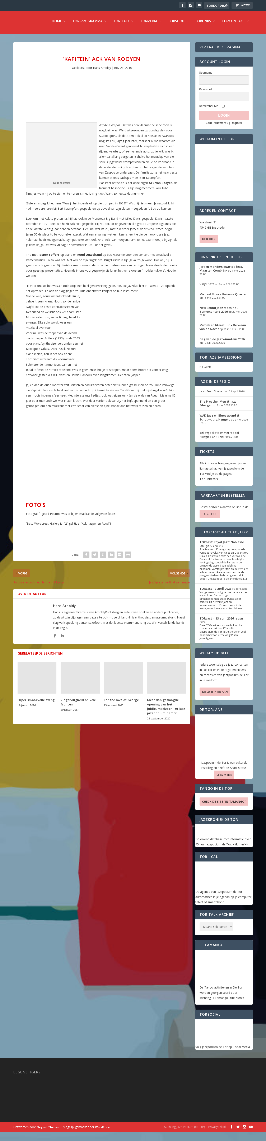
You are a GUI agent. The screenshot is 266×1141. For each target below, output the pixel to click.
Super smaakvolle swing (36, 703)
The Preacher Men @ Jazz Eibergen (218, 406)
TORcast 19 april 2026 (215, 591)
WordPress (102, 1130)
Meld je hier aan (215, 694)
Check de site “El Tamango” (224, 804)
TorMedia (148, 24)
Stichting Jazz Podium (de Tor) (184, 1130)
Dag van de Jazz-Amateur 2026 (222, 342)
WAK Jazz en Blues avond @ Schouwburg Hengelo (219, 420)
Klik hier (208, 242)
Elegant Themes (48, 1130)
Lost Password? (217, 125)
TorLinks (203, 24)
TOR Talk (121, 24)
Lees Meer (224, 778)
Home (57, 24)
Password (205, 92)
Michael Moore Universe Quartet (223, 297)
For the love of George (121, 703)
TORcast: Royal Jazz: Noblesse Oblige (222, 547)
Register (236, 125)
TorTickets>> (209, 482)
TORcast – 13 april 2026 (217, 621)
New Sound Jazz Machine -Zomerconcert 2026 (219, 312)
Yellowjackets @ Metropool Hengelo (219, 437)
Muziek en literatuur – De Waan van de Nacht (223, 330)
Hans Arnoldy (102, 71)
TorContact (233, 24)
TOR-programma (87, 24)
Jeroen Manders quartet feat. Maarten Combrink (221, 271)
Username (206, 75)
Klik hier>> (240, 847)
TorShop (176, 24)
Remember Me (208, 109)
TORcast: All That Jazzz (226, 535)
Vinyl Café (207, 287)
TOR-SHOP (209, 517)
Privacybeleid (217, 1130)
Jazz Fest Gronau (212, 394)
